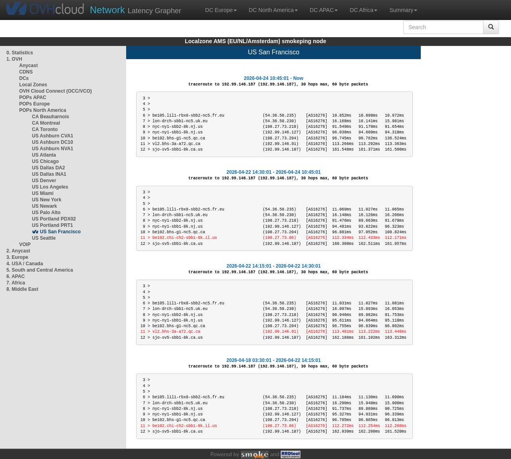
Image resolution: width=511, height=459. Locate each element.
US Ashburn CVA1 (52, 136)
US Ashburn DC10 (52, 142)
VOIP (24, 244)
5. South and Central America (39, 270)
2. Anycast (18, 251)
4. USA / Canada (24, 263)
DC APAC (324, 10)
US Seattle (43, 238)
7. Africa (15, 283)
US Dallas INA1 (49, 174)
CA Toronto (45, 129)
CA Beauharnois (50, 116)
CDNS (26, 72)
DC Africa (363, 10)
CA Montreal (46, 123)
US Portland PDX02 (54, 219)
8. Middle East (22, 289)
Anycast (28, 65)
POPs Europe (34, 104)
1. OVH (14, 59)
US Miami (42, 193)
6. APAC (15, 276)
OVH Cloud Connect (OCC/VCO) (55, 91)
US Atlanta (44, 155)
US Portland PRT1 (52, 225)
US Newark (44, 206)
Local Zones (33, 84)
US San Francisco (60, 231)
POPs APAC (32, 97)
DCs (24, 78)
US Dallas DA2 (48, 168)
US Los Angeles (50, 187)
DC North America (273, 10)
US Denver (44, 180)
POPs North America (42, 110)
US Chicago (45, 161)
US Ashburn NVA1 (52, 148)
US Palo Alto (46, 212)
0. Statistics (19, 53)
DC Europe (221, 10)
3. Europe (17, 257)
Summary (403, 10)
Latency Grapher (135, 9)
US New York (46, 200)
